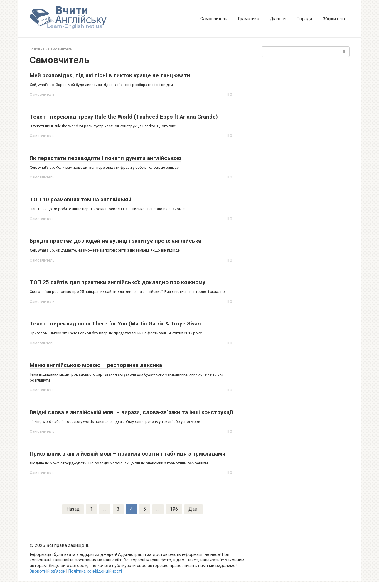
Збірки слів (334, 18)
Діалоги (278, 18)
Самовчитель (213, 18)
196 (174, 509)
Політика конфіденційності (95, 571)
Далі (193, 509)
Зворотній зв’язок (47, 571)
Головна (37, 49)
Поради (304, 18)
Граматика (248, 18)
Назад (73, 509)
